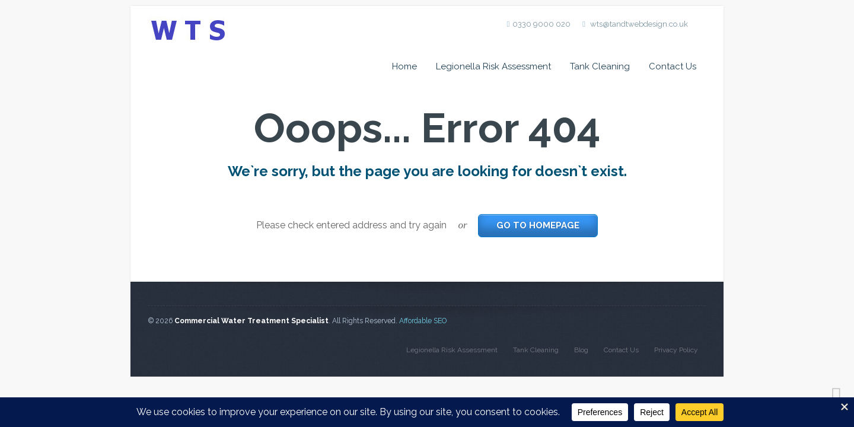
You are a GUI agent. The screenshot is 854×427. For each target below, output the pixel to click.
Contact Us (672, 66)
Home (404, 66)
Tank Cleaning (600, 66)
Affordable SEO (423, 321)
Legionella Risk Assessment (493, 66)
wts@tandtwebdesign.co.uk (639, 24)
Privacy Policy (676, 350)
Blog (581, 350)
